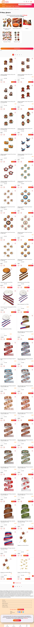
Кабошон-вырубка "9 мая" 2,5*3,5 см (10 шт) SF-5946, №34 (8, 75)
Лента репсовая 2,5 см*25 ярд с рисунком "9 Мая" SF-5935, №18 (8, 386)
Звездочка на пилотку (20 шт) (23, 545)
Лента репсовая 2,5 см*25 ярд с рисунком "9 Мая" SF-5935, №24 (8, 467)
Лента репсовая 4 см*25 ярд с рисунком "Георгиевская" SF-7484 (8, 521)
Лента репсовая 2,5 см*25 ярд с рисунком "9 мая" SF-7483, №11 (8, 494)
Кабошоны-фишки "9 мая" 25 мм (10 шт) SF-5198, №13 (8, 207)
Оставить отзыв (5, 606)
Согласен (17, 620)
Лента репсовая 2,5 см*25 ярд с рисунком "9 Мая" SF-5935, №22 (8, 440)
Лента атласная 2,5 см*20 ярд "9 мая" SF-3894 (8, 359)
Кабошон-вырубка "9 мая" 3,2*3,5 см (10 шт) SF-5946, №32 (25, 129)
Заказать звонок (20, 609)
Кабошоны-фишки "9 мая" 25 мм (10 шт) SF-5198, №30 (25, 233)
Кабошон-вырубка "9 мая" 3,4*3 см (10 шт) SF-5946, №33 (8, 155)
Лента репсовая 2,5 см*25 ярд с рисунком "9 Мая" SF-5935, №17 (25, 359)
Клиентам (4, 601)
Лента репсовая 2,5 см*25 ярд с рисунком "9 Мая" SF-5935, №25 (25, 467)
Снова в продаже (9, 6)
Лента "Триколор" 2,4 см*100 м (23, 304)
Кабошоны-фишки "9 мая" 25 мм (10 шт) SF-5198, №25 (25, 207)
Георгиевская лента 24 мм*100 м (6, 282)
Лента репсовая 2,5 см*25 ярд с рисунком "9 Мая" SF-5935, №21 (25, 413)
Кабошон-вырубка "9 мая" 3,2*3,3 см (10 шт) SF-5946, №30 (8, 129)
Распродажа (17, 6)
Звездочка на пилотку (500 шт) (6, 572)
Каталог (3, 4)
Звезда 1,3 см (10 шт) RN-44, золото (24, 572)
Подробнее (26, 618)
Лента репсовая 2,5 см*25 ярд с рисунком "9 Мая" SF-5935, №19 (25, 386)
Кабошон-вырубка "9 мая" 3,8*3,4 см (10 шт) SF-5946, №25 (8, 182)
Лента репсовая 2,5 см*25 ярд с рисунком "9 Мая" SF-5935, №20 (8, 413)
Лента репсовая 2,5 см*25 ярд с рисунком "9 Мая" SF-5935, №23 (25, 440)
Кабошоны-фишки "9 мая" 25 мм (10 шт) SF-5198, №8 (8, 260)
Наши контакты (5, 603)
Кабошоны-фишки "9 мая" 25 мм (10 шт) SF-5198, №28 (8, 233)
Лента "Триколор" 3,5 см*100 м (6, 328)
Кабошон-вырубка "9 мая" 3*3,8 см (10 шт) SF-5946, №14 (25, 102)
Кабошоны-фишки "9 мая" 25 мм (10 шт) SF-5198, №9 (25, 260)
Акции (13, 6)
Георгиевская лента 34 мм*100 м (23, 282)
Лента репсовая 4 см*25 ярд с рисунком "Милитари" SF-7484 (25, 521)
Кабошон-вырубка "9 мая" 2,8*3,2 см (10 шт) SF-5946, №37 (25, 75)
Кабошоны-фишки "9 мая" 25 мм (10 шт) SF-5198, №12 (25, 182)
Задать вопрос (5, 605)
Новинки (3, 6)
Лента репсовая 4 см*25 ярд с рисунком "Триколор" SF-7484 (8, 548)
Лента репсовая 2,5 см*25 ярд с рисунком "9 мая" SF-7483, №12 (25, 494)
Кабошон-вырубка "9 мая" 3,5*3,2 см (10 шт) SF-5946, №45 (25, 155)
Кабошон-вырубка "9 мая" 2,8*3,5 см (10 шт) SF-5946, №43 (8, 102)
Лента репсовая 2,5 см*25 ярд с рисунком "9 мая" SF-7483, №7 (25, 332)
